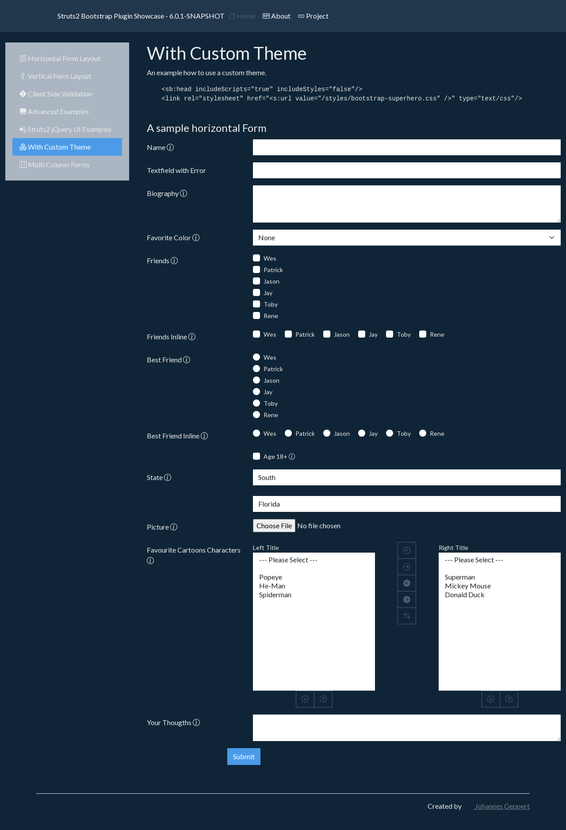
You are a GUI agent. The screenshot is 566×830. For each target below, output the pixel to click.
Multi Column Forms (54, 164)
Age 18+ (279, 456)
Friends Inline (171, 336)
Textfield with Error (176, 170)
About (277, 16)
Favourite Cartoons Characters (194, 555)
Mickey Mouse (499, 585)
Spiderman (314, 594)
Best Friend (168, 359)
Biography (167, 193)
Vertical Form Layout (55, 76)
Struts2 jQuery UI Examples (65, 129)
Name (160, 147)
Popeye (314, 577)
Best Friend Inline (177, 435)
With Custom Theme (55, 146)
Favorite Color (173, 237)
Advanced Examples (54, 111)
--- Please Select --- (314, 559)
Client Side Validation (55, 93)
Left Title (266, 547)
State (159, 477)
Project (313, 16)
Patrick (273, 269)
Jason (271, 281)
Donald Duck (499, 594)
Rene (271, 315)
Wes (270, 258)
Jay (268, 292)
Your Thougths (173, 722)
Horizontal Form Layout (59, 58)
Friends (162, 260)
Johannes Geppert (496, 806)
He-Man (314, 585)
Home (242, 16)
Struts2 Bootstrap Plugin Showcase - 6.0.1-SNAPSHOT (130, 16)
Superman (499, 577)
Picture (162, 527)
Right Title (453, 547)
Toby (271, 304)
